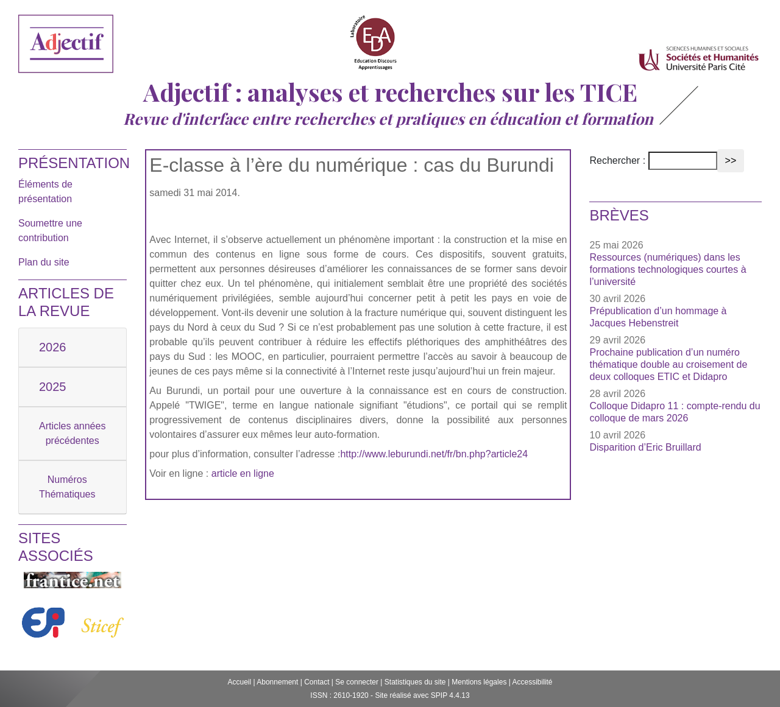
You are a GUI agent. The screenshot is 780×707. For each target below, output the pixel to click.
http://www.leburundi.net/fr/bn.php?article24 (434, 454)
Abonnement (277, 682)
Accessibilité (532, 682)
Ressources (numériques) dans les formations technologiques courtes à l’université (667, 269)
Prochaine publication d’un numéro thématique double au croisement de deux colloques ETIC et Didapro (668, 364)
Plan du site (43, 262)
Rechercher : (617, 160)
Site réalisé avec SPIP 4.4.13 (422, 695)
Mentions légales (479, 682)
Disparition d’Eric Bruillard (645, 447)
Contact (316, 682)
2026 (52, 347)
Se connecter (356, 682)
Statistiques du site (415, 682)
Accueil (239, 682)
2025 (52, 386)
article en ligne (242, 473)
